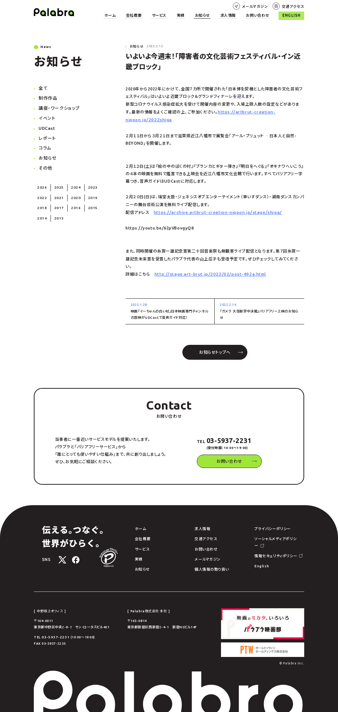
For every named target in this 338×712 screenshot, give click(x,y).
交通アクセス (294, 6)
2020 (72, 192)
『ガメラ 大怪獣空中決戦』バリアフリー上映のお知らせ (259, 307)
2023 (87, 182)
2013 (56, 211)
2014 (41, 211)
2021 (56, 192)
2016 (72, 201)
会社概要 (154, 15)
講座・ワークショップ (57, 106)
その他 (45, 163)
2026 (41, 182)
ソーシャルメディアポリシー (267, 534)
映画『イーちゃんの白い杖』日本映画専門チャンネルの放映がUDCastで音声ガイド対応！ (170, 307)
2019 (87, 192)
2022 (41, 192)
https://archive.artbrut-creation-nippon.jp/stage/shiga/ (214, 210)
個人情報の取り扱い (206, 563)
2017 (56, 201)
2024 (72, 182)
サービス (176, 15)
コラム (44, 144)
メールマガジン (259, 6)
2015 (87, 201)
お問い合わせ (262, 15)
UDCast (47, 125)
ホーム (134, 15)
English (293, 15)
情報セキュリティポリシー (266, 544)
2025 (56, 182)
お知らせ (214, 15)
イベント (46, 115)
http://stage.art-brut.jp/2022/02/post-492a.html (207, 271)
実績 (194, 15)
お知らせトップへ (214, 348)
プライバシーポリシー (263, 524)
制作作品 (47, 96)
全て (43, 87)
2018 (41, 201)
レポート (46, 135)
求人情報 (236, 15)
